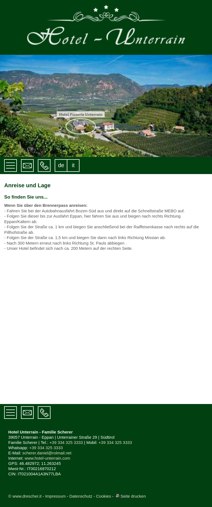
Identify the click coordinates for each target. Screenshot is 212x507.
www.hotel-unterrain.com (47, 458)
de (61, 165)
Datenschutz (80, 496)
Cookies (103, 496)
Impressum (55, 496)
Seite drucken (130, 496)
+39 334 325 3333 (66, 442)
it (73, 165)
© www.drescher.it (24, 496)
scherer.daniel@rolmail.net (46, 453)
